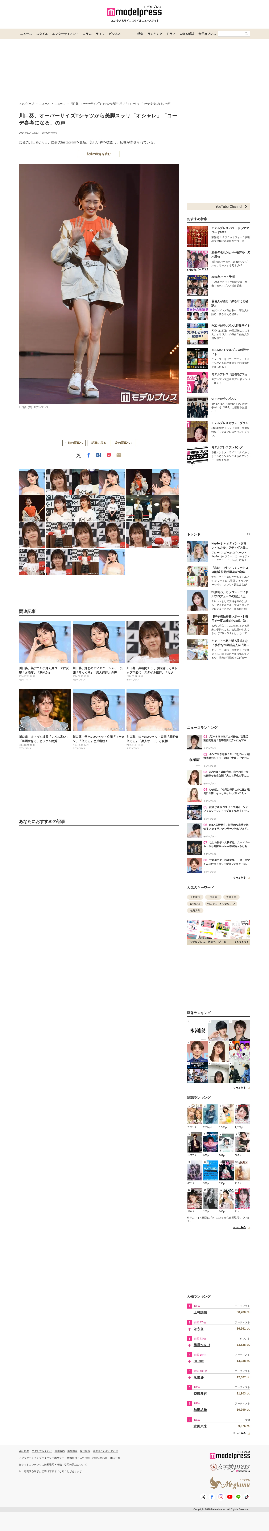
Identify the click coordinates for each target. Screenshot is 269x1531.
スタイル (42, 33)
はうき (199, 1329)
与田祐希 (200, 1410)
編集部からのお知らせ (105, 1451)
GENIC (199, 1361)
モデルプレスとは (42, 1451)
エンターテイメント (65, 33)
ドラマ (170, 33)
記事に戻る (98, 442)
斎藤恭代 (200, 1394)
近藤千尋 (231, 897)
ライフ (100, 33)
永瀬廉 (213, 897)
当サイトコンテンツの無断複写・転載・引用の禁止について (53, 1464)
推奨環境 (72, 1451)
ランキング (155, 33)
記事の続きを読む (99, 154)
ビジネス (115, 33)
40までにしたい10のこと (221, 903)
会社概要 (24, 1451)
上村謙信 (195, 897)
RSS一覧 (115, 1457)
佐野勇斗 (195, 910)
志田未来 (200, 1426)
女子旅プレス (207, 33)
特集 (140, 33)
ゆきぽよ (195, 903)
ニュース (26, 33)
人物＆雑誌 (186, 33)
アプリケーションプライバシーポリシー (41, 1457)
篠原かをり (202, 1345)
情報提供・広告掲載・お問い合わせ (87, 1457)
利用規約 (60, 1451)
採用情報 (85, 1451)
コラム (87, 33)
